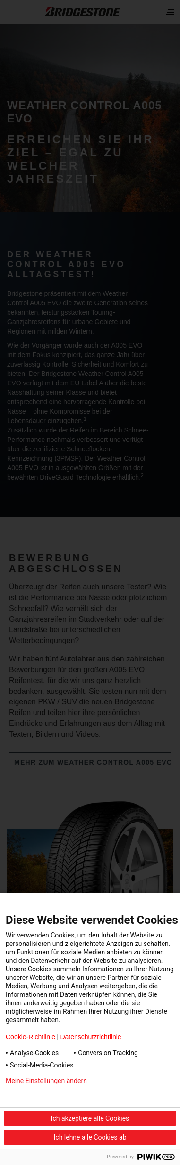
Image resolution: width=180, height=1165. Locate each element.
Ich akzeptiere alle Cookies (90, 1118)
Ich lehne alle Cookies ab (90, 1137)
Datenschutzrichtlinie (90, 1037)
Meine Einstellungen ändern (46, 1080)
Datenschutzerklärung (38, 1096)
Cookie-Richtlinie (30, 1037)
